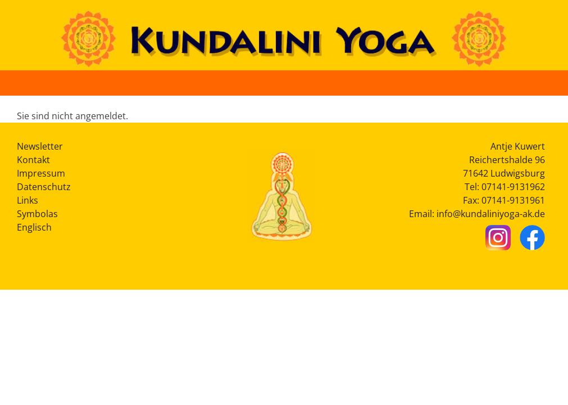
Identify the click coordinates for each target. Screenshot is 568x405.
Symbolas (37, 214)
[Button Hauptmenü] (547, 82)
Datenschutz (44, 187)
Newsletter (40, 146)
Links (27, 200)
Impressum (41, 173)
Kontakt (33, 160)
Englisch (34, 227)
